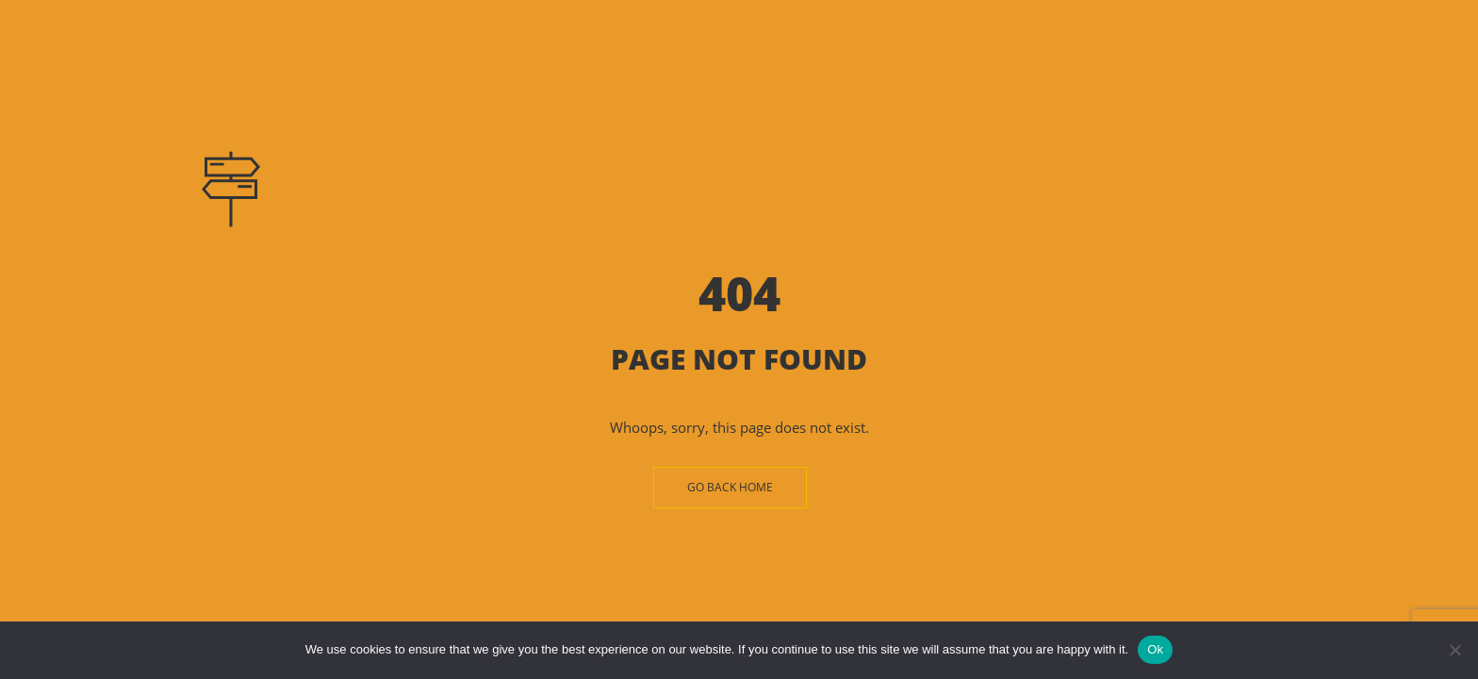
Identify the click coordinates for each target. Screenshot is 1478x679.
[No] (1454, 649)
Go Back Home (730, 487)
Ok (1155, 649)
